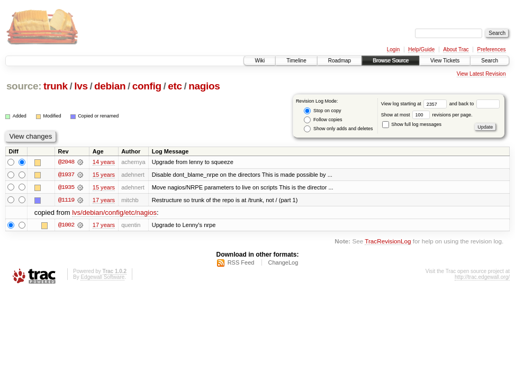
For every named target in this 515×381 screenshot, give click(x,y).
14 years (104, 162)
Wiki (260, 61)
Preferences (491, 49)
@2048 (66, 162)
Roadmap (339, 61)
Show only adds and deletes (338, 128)
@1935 (66, 187)
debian (109, 86)
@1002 (66, 225)
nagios (204, 86)
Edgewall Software (102, 277)
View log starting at (415, 103)
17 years (104, 200)
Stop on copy (322, 110)
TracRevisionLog (388, 241)
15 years (104, 174)
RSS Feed (241, 263)
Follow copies (323, 119)
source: (23, 86)
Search (489, 61)
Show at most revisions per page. (427, 114)
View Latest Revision (481, 74)
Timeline (296, 61)
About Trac (455, 49)
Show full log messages (411, 124)
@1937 (66, 174)
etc (175, 86)
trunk (55, 86)
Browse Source (391, 61)
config (146, 86)
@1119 (66, 200)
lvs (80, 86)
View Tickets (444, 61)
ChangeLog (283, 263)
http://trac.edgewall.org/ (482, 277)
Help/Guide (421, 49)
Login (393, 49)
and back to (474, 103)
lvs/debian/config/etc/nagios (114, 213)
